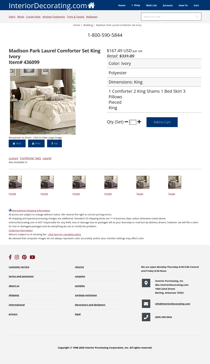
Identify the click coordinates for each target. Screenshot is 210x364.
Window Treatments (53, 16)
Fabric (12, 16)
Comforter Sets (30, 158)
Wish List (151, 5)
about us (14, 285)
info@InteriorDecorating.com (172, 303)
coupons (80, 276)
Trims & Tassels (75, 16)
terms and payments (21, 276)
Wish (18, 143)
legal (78, 314)
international (17, 304)
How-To (183, 5)
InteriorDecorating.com (52, 5)
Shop (137, 5)
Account (168, 5)
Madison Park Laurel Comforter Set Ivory (118, 25)
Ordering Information (21, 230)
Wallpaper (91, 16)
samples (80, 285)
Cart (196, 5)
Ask (56, 143)
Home (121, 5)
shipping (14, 295)
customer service (19, 266)
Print (37, 143)
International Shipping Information (29, 210)
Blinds (20, 16)
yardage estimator (86, 295)
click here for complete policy (64, 234)
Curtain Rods (33, 16)
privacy (13, 314)
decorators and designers (90, 304)
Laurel (47, 158)
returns (79, 266)
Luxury (13, 158)
